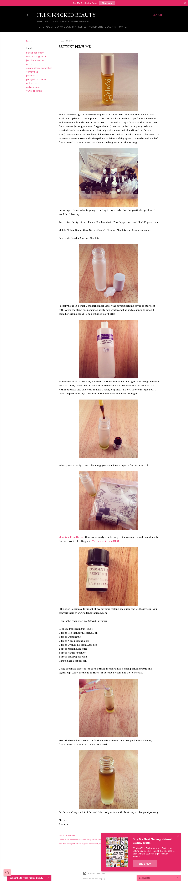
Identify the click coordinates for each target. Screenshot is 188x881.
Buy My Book (63, 27)
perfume (30, 75)
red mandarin (33, 87)
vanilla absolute (34, 91)
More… (123, 27)
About (49, 27)
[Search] (157, 14)
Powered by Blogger (94, 873)
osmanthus (32, 71)
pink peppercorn (34, 83)
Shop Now (107, 3)
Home (40, 27)
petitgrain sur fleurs (36, 79)
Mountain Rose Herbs (71, 537)
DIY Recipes (79, 27)
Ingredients (95, 27)
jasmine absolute (35, 60)
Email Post (70, 835)
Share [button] (29, 41)
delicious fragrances (36, 56)
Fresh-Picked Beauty (66, 14)
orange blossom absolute (39, 68)
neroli (29, 64)
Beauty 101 (111, 27)
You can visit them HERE (106, 541)
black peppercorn (35, 52)
